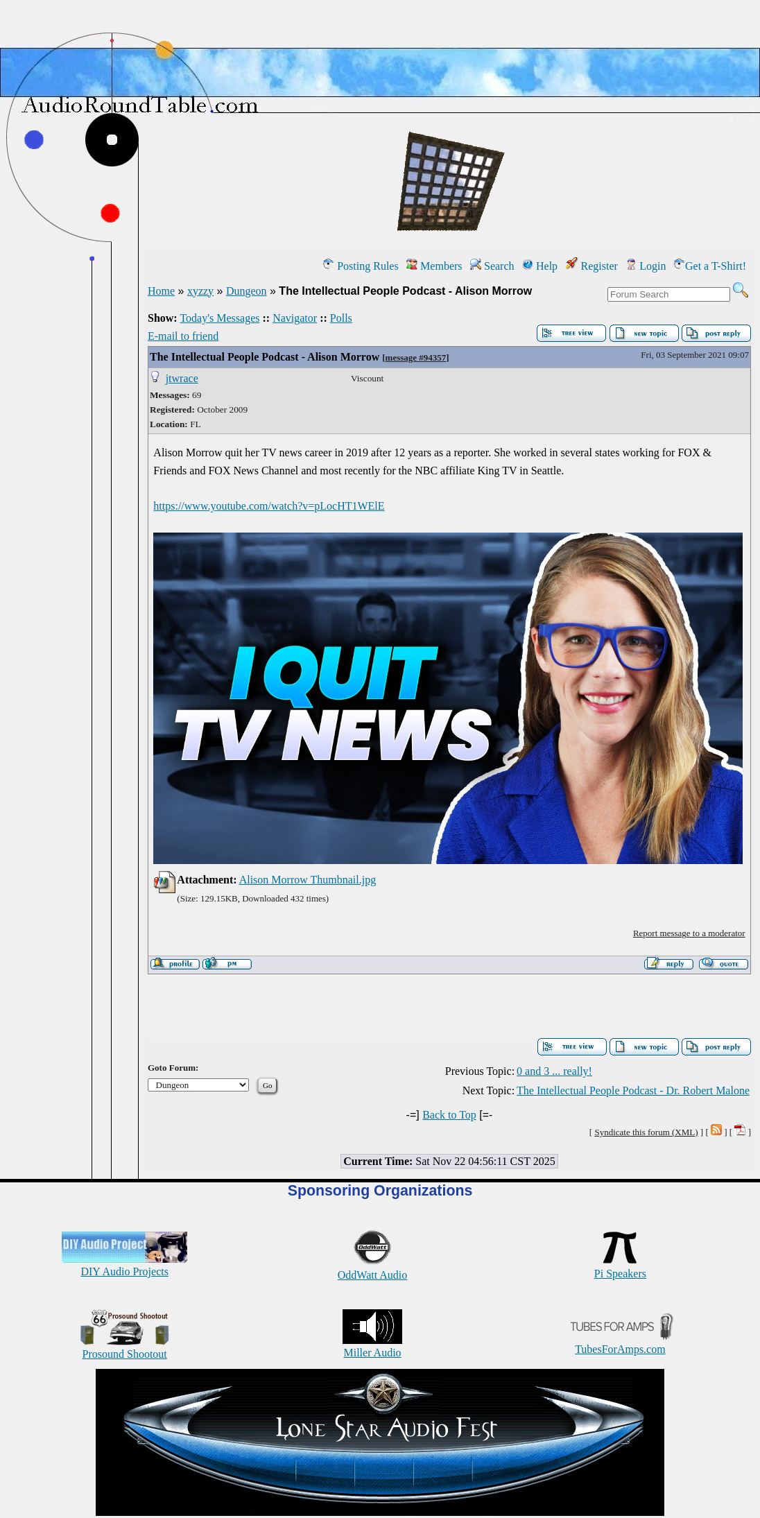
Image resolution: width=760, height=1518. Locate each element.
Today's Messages (219, 318)
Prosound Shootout (125, 1348)
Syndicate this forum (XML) (646, 1132)
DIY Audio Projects (124, 1265)
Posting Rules (360, 266)
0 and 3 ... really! (554, 1071)
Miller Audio (372, 1346)
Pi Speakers (620, 1267)
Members (434, 266)
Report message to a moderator (689, 933)
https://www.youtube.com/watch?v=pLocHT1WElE (268, 506)
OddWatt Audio (372, 1269)
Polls (341, 318)
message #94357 (416, 357)
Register (592, 266)
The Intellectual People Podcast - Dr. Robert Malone (633, 1090)
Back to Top (449, 1115)
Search (492, 266)
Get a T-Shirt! (710, 266)
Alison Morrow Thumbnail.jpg (307, 880)
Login (645, 266)
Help (540, 266)
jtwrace (182, 378)
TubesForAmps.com (620, 1343)
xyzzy (200, 291)
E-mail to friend (183, 336)
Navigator (295, 318)
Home (161, 291)
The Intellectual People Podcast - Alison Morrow (264, 357)
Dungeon (246, 291)
